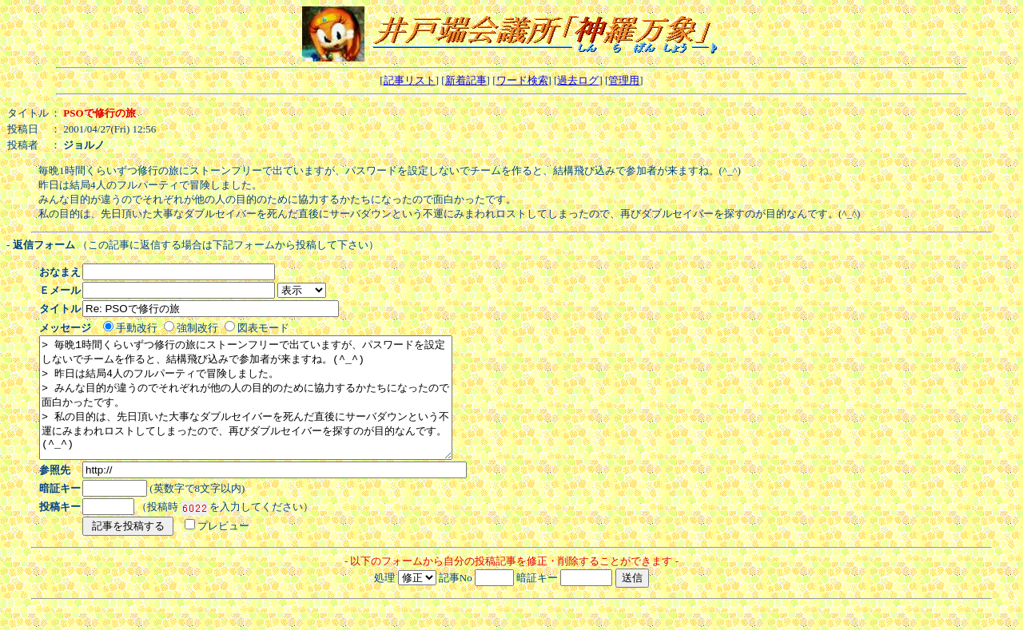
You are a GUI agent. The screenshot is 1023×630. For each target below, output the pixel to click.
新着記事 (466, 80)
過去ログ (578, 80)
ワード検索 (522, 80)
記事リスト (410, 80)
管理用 (623, 80)
